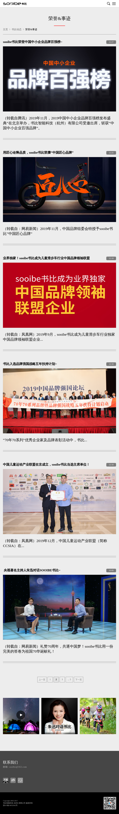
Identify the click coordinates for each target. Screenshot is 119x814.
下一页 (78, 679)
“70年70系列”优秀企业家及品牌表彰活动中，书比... (45, 440)
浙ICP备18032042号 (10, 805)
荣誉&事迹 (59, 18)
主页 (5, 29)
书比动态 (17, 29)
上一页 (42, 679)
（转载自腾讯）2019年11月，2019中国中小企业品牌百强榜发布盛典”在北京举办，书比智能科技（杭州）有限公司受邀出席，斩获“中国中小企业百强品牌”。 (58, 123)
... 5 (69, 679)
